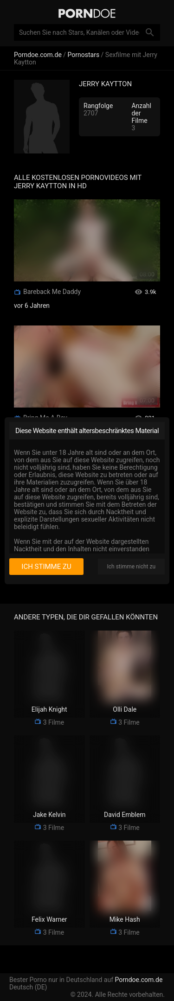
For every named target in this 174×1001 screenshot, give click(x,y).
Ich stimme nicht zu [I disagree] (131, 566)
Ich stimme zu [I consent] (46, 566)
